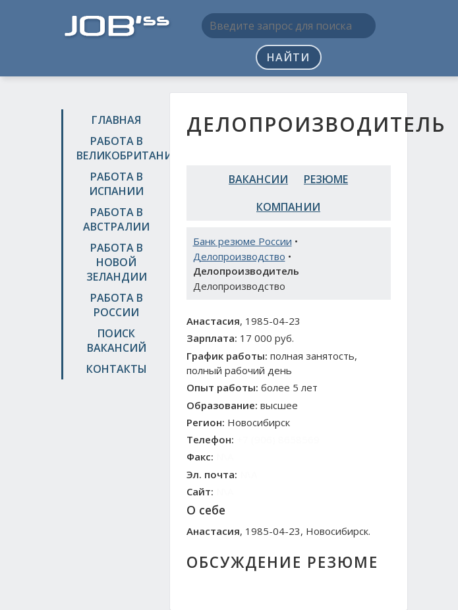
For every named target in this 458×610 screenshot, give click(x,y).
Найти (288, 57)
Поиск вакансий (116, 340)
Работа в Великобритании (118, 148)
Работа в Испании (116, 183)
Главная (116, 120)
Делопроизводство (239, 256)
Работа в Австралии (116, 219)
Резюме (326, 179)
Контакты (116, 369)
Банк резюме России (242, 241)
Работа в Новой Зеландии (116, 262)
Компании (288, 207)
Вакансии (258, 179)
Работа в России (116, 305)
